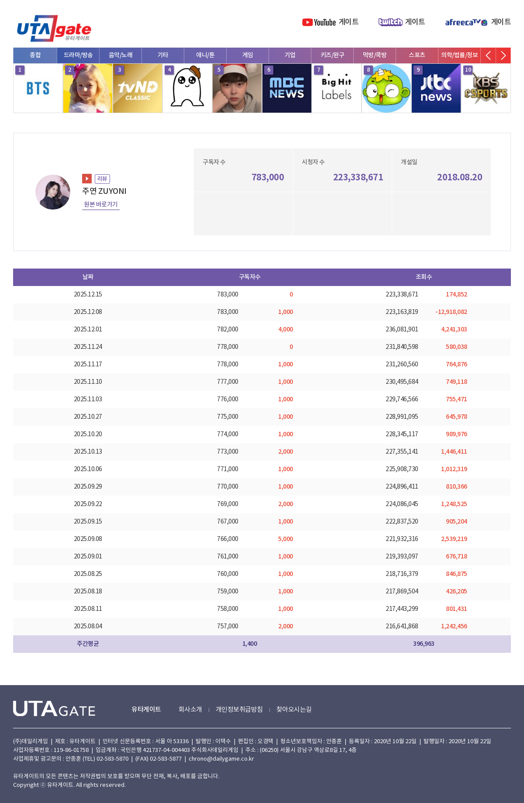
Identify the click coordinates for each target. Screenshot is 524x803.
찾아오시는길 (294, 709)
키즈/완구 (333, 55)
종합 (35, 55)
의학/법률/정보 (459, 55)
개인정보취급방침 (239, 709)
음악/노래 (121, 55)
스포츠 (417, 55)
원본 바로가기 (101, 204)
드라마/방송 (78, 55)
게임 (247, 55)
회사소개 (190, 709)
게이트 (348, 22)
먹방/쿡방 (375, 55)
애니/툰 (205, 55)
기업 (290, 55)
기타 (163, 55)
